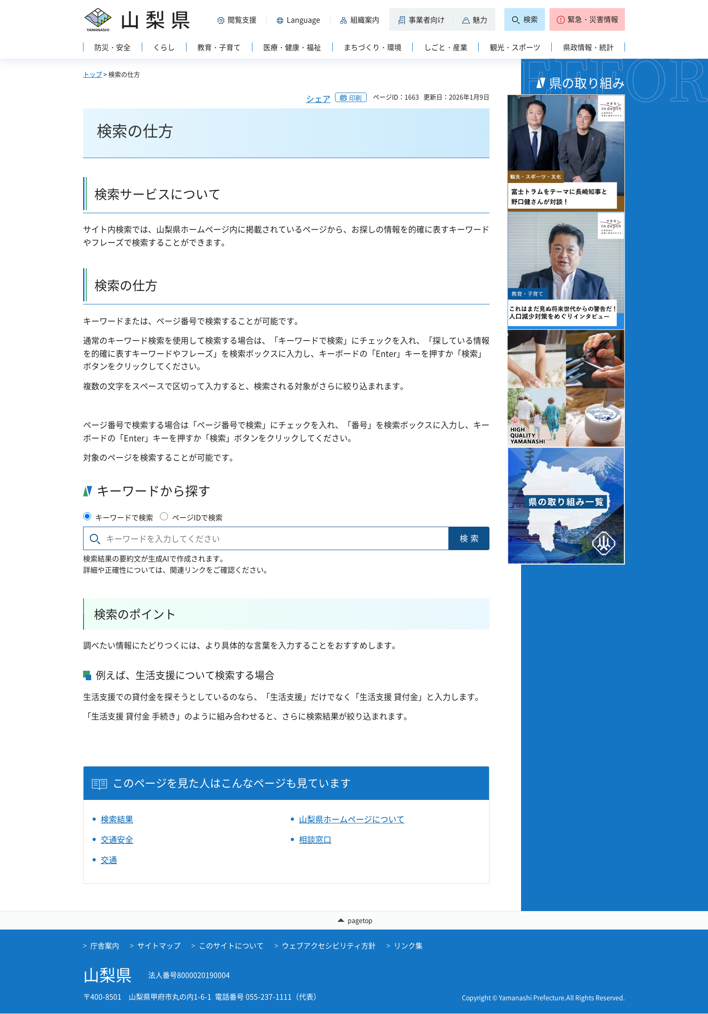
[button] (238, 19)
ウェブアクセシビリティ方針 (329, 945)
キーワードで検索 (124, 517)
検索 (470, 538)
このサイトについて (231, 945)
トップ (92, 74)
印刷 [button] (355, 97)
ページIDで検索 (197, 517)
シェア (318, 99)
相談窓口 (315, 839)
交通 (109, 859)
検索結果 (117, 819)
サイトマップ (159, 945)
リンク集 (408, 945)
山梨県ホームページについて (352, 819)
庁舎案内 (104, 945)
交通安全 (117, 839)
